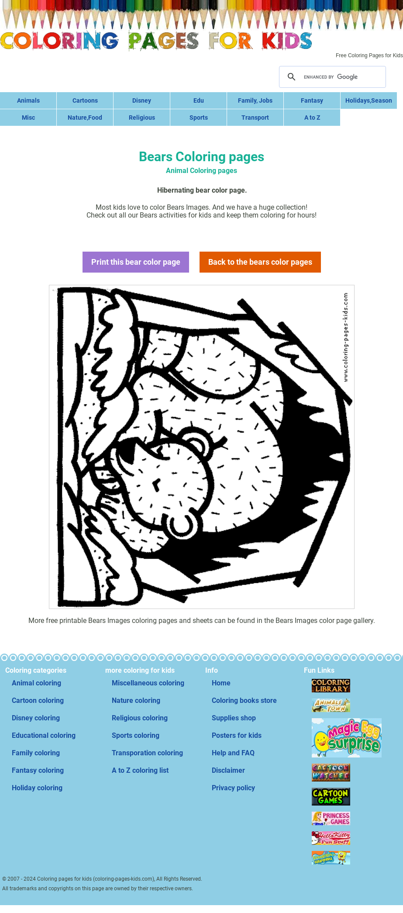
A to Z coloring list (140, 770)
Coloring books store (244, 700)
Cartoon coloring (38, 700)
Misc (28, 117)
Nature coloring (136, 700)
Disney (141, 100)
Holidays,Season (368, 100)
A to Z (312, 117)
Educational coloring (44, 735)
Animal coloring (36, 683)
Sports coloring (135, 735)
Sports (198, 117)
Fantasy (312, 100)
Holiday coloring (37, 788)
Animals (28, 100)
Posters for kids (237, 735)
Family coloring (36, 753)
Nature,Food (85, 117)
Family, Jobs (255, 100)
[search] (331, 76)
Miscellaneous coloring (148, 683)
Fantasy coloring (38, 770)
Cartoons (85, 100)
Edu (198, 100)
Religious (142, 117)
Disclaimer (228, 770)
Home (221, 683)
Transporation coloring (147, 753)
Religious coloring (140, 718)
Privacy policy (233, 788)
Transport (255, 117)
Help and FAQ (233, 753)
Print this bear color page (135, 261)
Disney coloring (36, 718)
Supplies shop (234, 718)
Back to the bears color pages (260, 261)
